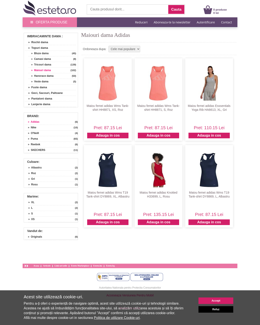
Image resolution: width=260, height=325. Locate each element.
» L (30, 207)
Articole (46, 266)
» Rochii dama (36, 42)
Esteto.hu (97, 266)
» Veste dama (38, 81)
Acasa (36, 266)
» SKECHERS (35, 150)
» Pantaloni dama (38, 98)
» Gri (31, 178)
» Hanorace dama (40, 75)
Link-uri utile (61, 266)
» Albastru (35, 167)
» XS (31, 219)
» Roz (32, 173)
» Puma (31, 138)
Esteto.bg (110, 266)
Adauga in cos (108, 135)
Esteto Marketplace (80, 266)
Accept (216, 300)
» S (30, 213)
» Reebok (32, 144)
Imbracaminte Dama (44, 36)
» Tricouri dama (39, 64)
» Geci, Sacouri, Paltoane (44, 93)
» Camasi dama (39, 58)
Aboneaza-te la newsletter (172, 22)
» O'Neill (32, 133)
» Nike (30, 127)
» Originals (33, 236)
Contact (226, 22)
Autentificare (206, 22)
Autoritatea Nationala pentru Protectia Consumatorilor (130, 287)
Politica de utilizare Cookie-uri (117, 318)
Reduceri (141, 22)
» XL (31, 202)
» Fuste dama (36, 87)
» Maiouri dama (39, 70)
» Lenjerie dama (37, 104)
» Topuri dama (36, 47)
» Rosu (33, 184)
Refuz (216, 309)
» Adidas (32, 121)
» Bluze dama (38, 53)
